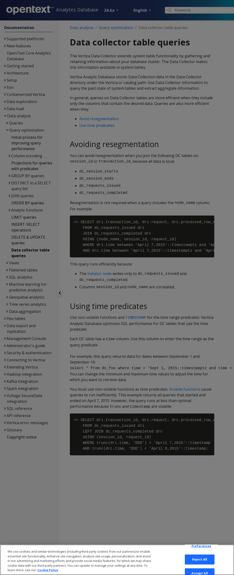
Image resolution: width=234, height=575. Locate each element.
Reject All (199, 563)
